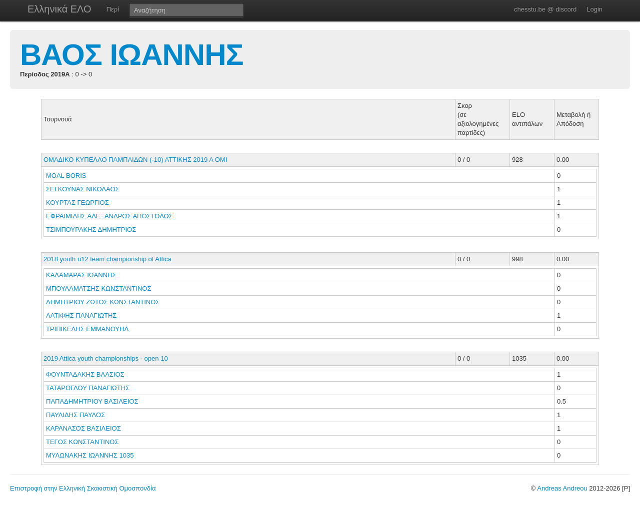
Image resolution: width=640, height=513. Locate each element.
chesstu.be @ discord (545, 9)
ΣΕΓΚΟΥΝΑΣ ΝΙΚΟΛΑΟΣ (83, 189)
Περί (112, 9)
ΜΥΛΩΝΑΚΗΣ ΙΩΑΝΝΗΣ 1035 (90, 455)
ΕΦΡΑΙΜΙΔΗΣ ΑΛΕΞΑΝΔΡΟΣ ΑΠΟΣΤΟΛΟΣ (110, 216)
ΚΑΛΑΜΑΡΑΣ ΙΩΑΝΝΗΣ (82, 275)
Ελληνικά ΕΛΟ (60, 8)
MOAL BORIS (67, 175)
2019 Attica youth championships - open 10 (106, 358)
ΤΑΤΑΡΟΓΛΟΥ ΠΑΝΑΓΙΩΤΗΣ (89, 388)
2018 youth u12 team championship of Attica (108, 259)
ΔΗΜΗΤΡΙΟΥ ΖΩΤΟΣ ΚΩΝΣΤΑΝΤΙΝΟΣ (104, 302)
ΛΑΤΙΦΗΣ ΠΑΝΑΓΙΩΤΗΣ (82, 315)
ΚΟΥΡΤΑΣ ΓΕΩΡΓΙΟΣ (78, 202)
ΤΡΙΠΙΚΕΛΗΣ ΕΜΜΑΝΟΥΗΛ (88, 329)
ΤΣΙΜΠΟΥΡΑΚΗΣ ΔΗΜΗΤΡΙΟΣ (92, 229)
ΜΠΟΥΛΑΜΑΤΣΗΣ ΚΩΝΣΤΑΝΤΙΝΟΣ (99, 288)
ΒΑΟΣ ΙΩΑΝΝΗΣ (132, 54)
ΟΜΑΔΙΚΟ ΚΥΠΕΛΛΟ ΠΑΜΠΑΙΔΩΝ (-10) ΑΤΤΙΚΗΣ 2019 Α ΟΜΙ (135, 159)
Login (594, 9)
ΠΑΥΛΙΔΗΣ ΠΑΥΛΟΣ (76, 415)
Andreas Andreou (562, 488)
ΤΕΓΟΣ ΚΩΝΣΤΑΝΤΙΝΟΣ (83, 442)
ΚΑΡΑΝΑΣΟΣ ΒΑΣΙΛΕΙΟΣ (84, 428)
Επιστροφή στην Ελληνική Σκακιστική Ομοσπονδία (83, 488)
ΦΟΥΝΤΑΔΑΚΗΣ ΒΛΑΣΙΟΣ (86, 374)
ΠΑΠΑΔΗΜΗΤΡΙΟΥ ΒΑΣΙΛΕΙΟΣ (93, 401)
